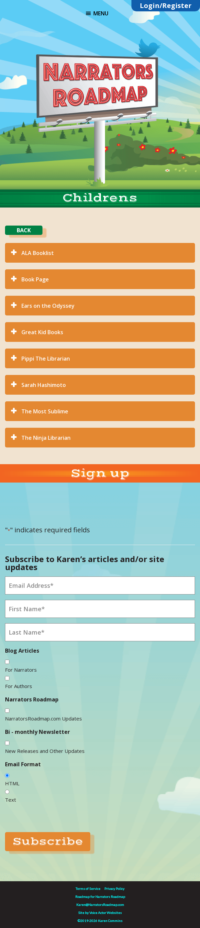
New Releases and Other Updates (45, 751)
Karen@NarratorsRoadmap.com (100, 905)
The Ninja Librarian (46, 437)
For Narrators (21, 669)
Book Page (35, 279)
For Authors (18, 686)
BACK (24, 230)
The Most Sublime (44, 411)
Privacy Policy (114, 889)
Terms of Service (88, 889)
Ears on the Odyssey (48, 305)
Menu (100, 13)
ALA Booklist (37, 253)
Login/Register (166, 5)
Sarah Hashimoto (43, 385)
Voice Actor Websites (105, 913)
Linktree (118, 43)
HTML (12, 783)
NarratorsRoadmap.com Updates (43, 718)
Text (10, 799)
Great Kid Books (42, 332)
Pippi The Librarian (45, 358)
